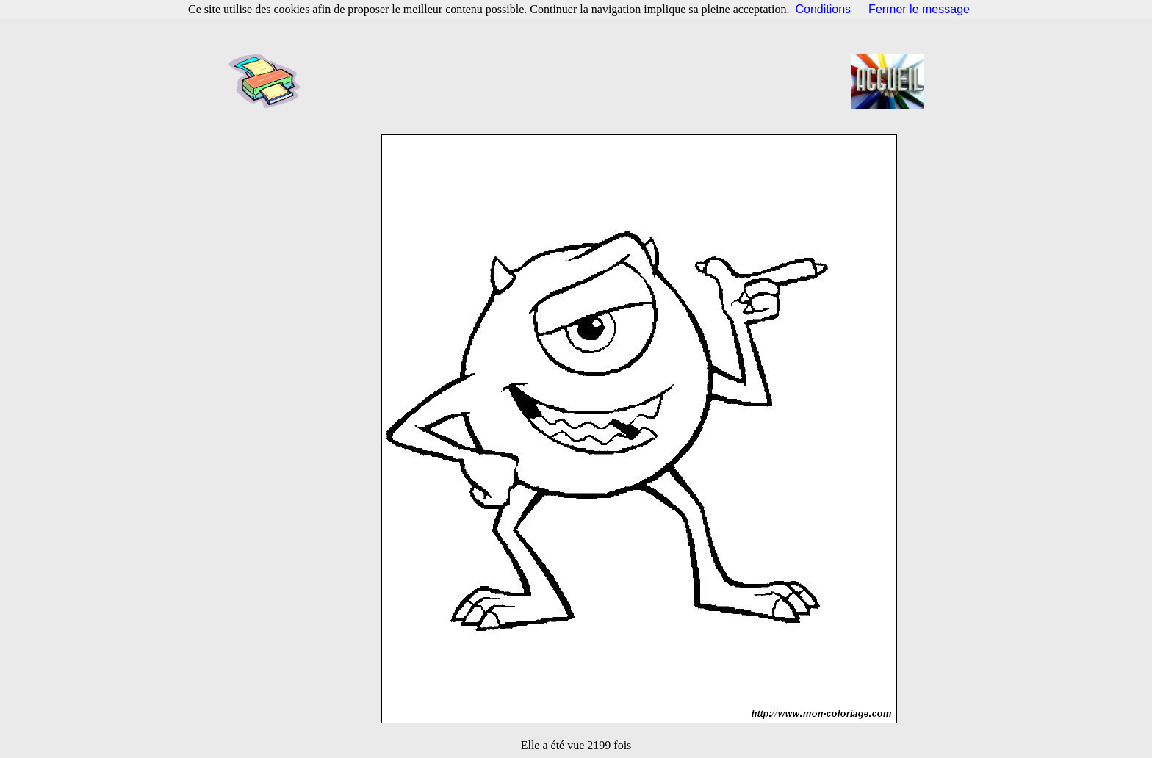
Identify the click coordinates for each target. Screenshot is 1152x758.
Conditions (824, 9)
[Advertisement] (580, 81)
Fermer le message (919, 9)
